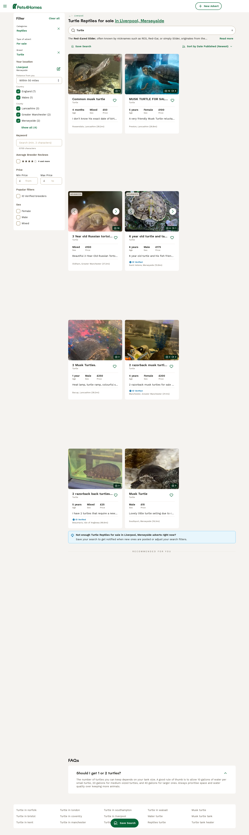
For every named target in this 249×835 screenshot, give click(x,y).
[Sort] (207, 107)
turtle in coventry (71, 816)
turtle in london (70, 810)
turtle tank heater (203, 822)
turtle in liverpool (115, 816)
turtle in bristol (26, 816)
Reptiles (22, 95)
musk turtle (199, 810)
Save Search (81, 107)
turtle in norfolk (26, 810)
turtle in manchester (73, 822)
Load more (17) (50, 198)
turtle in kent (24, 822)
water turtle (155, 816)
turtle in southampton (118, 810)
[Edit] (58, 213)
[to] (53, 325)
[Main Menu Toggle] (5, 6)
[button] (209, 135)
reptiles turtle (157, 822)
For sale (24, 111)
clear (56, 120)
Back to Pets (25, 87)
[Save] (114, 161)
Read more (226, 99)
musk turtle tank (202, 816)
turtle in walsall (158, 810)
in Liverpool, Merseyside (139, 82)
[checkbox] (18, 136)
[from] (29, 325)
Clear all (54, 79)
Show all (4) (29, 272)
